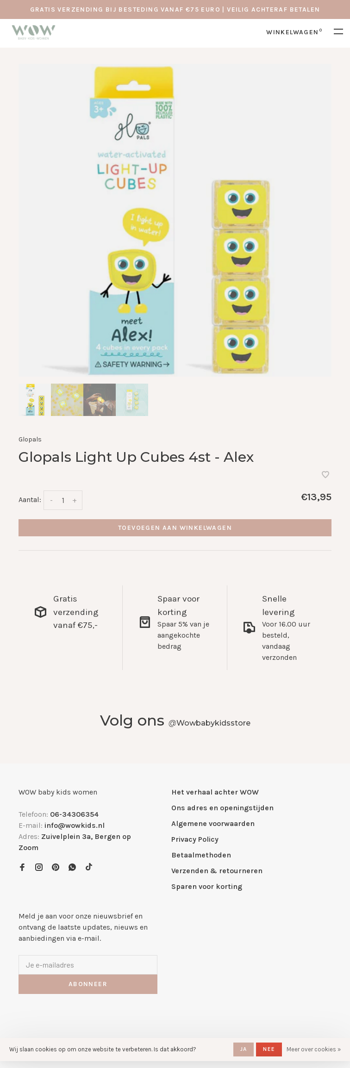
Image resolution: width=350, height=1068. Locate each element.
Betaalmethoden (201, 855)
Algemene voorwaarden (213, 823)
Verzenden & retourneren (216, 870)
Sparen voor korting (206, 886)
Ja (243, 1049)
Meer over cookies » (314, 1049)
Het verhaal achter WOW (215, 792)
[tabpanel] (175, 220)
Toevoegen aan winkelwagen (175, 528)
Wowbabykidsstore (209, 723)
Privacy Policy (195, 839)
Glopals (30, 439)
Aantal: (30, 499)
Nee (269, 1049)
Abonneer (88, 984)
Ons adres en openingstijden (222, 807)
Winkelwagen (294, 32)
